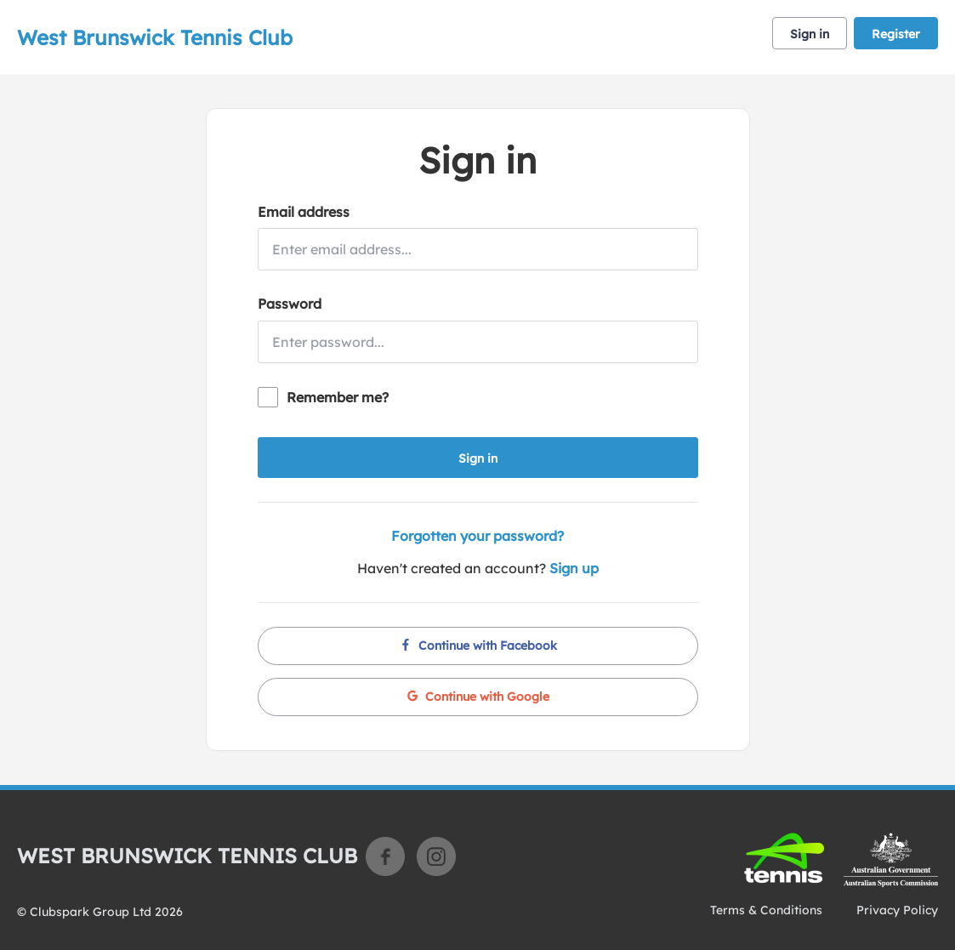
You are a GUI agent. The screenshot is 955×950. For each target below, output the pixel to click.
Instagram (436, 856)
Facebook (385, 856)
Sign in (809, 34)
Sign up (574, 568)
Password (289, 303)
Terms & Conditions (766, 910)
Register (896, 34)
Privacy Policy (897, 910)
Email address (304, 211)
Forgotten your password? (477, 535)
